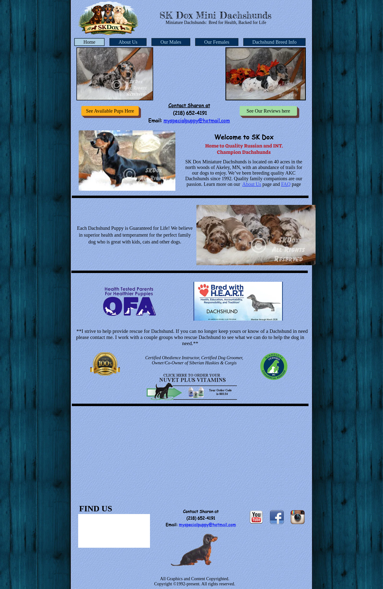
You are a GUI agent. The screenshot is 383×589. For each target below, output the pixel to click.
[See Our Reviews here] (268, 111)
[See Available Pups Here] (110, 111)
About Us (251, 184)
